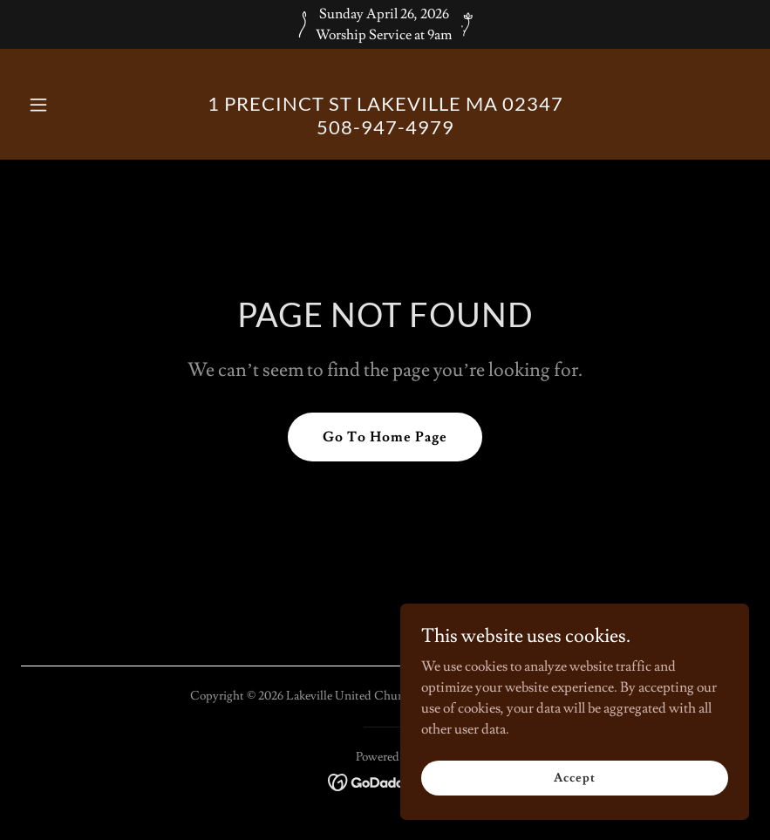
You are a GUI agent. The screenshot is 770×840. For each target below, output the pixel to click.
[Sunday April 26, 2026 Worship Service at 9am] (385, 24)
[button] (75, 104)
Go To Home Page (385, 437)
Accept (574, 777)
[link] (385, 130)
